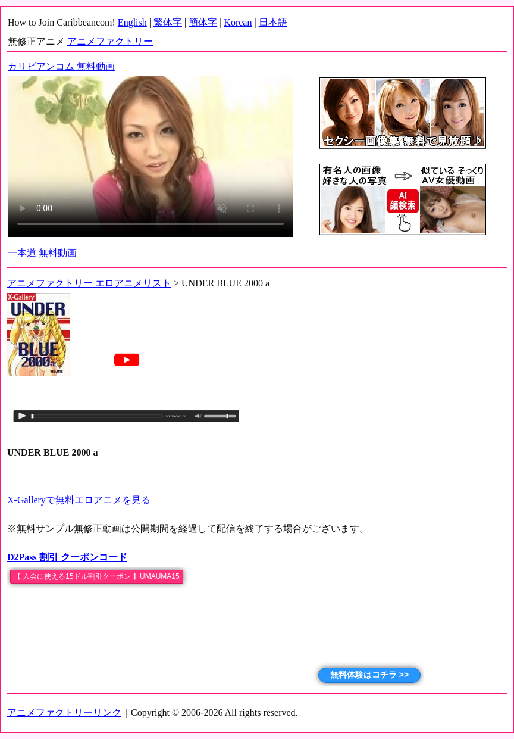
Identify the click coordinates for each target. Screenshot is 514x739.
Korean (238, 22)
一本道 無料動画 (42, 253)
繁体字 (167, 22)
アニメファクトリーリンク (64, 712)
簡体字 (203, 22)
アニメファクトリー (110, 41)
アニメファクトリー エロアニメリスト (89, 283)
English (132, 22)
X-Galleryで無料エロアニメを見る (79, 500)
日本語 (273, 22)
